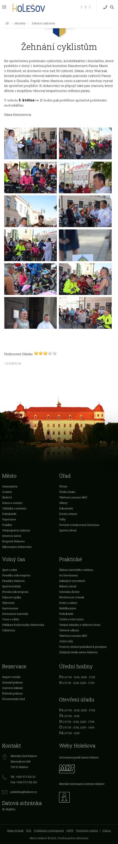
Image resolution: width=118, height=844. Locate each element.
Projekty (7, 524)
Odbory (63, 502)
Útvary (63, 486)
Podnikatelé (9, 513)
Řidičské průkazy (12, 693)
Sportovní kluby (11, 586)
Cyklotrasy (8, 630)
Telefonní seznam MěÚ (73, 497)
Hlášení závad (67, 586)
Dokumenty (66, 508)
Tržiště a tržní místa (71, 619)
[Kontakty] (105, 7)
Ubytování (8, 602)
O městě (7, 492)
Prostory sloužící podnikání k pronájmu (83, 646)
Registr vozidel (11, 677)
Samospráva (9, 486)
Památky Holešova (13, 580)
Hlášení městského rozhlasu (76, 569)
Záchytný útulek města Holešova (78, 652)
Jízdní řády (66, 641)
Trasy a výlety (10, 619)
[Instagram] (89, 7)
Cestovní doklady (12, 688)
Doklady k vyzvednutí (72, 580)
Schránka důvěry (69, 591)
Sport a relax (9, 569)
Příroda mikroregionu (15, 591)
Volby (62, 519)
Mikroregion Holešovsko (17, 546)
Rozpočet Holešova (13, 541)
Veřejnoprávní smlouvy (16, 530)
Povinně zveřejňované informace (79, 524)
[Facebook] (81, 7)
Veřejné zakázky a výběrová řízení (79, 624)
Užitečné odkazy (69, 630)
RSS (28, 830)
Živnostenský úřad (13, 699)
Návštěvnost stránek (71, 597)
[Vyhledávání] (112, 7)
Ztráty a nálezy (68, 602)
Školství (7, 497)
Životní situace (68, 513)
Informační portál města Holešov (79, 757)
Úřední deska (67, 492)
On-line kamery (68, 575)
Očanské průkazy (12, 682)
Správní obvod (67, 530)
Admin (106, 830)
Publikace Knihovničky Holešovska (23, 624)
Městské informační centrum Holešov (82, 783)
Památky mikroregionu (16, 575)
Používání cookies (87, 830)
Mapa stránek (15, 830)
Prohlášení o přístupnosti (49, 830)
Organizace (9, 519)
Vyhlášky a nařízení (14, 508)
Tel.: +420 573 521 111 (23, 776)
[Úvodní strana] (7, 23)
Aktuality (20, 23)
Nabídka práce (67, 608)
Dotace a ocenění (12, 502)
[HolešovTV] (85, 7)
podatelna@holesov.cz (24, 792)
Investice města (11, 535)
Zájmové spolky (11, 597)
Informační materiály (15, 613)
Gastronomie (10, 608)
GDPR (69, 830)
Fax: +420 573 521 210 (24, 782)
